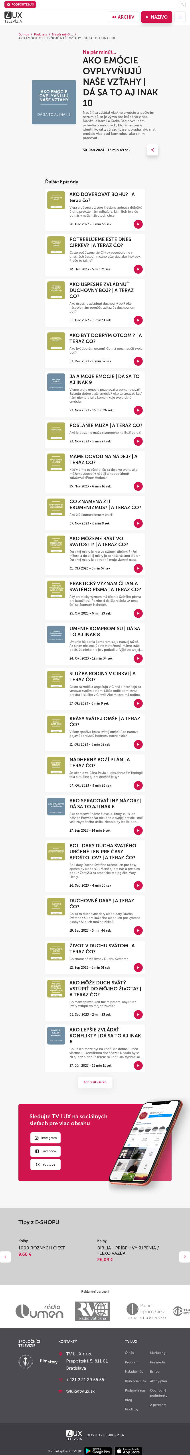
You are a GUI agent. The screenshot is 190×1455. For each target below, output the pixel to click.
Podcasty (40, 34)
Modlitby (132, 1409)
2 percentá (158, 1405)
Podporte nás (20, 4)
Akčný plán (158, 1381)
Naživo (156, 17)
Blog (128, 1400)
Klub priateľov (135, 1381)
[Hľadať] (182, 4)
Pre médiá (158, 1362)
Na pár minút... (62, 34)
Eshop (155, 1372)
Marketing (158, 1353)
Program (132, 1362)
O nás (129, 1353)
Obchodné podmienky (158, 1393)
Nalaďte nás (134, 1372)
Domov (23, 34)
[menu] (180, 17)
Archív (123, 17)
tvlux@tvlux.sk (80, 1391)
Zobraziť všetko (95, 1082)
